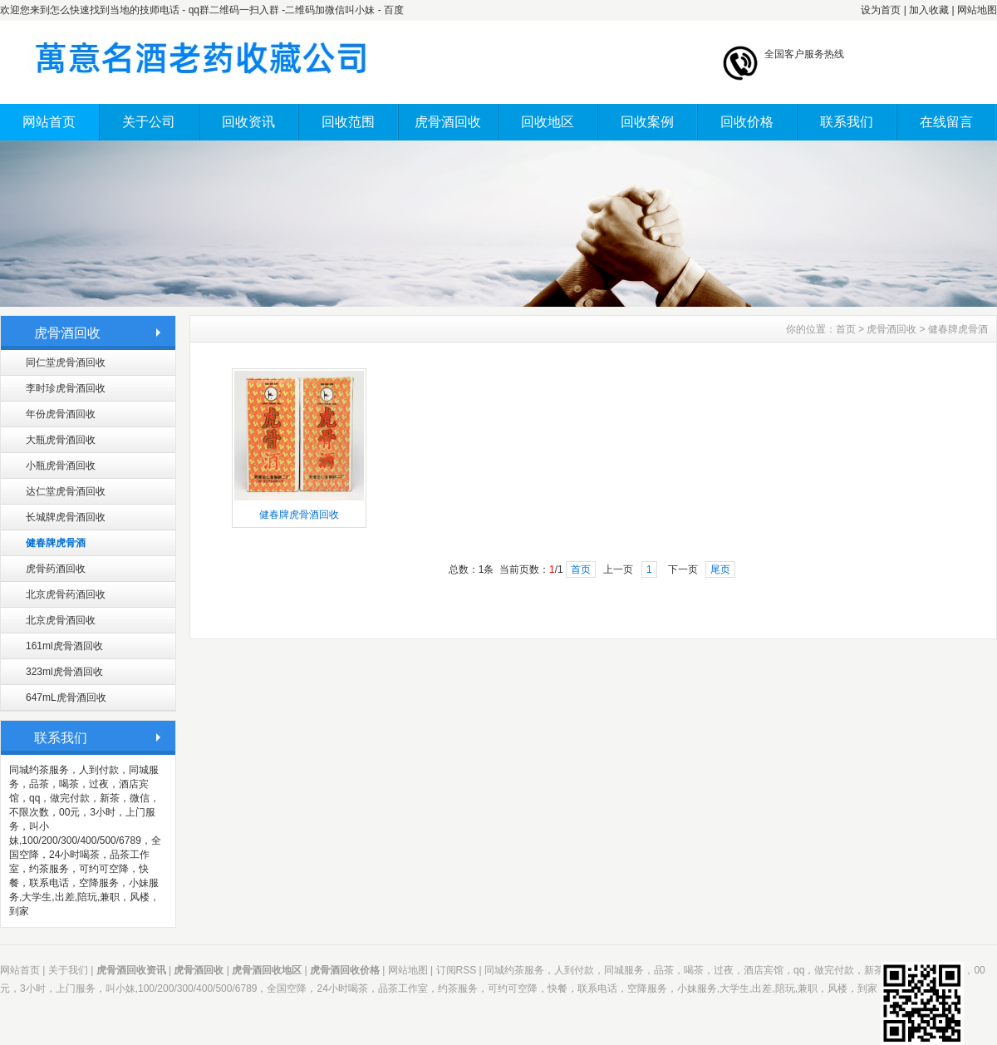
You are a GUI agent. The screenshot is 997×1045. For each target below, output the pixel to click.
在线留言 (946, 122)
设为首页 (881, 10)
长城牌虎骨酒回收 (66, 517)
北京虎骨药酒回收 (66, 594)
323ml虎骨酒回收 (64, 672)
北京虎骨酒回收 (61, 620)
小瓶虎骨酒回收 (61, 465)
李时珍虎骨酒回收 (66, 388)
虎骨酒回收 (448, 122)
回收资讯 (248, 122)
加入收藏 (929, 10)
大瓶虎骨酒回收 (61, 440)
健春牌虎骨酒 (56, 543)
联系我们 (846, 122)
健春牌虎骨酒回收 (299, 514)
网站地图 (977, 10)
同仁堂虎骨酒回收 (66, 362)
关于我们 (68, 970)
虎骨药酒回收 (56, 568)
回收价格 (747, 122)
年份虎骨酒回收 (61, 414)
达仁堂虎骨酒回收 (66, 491)
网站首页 (49, 122)
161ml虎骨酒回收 (64, 646)
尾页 (720, 569)
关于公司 (148, 122)
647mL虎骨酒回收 (66, 697)
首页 (846, 329)
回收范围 (348, 122)
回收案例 (647, 122)
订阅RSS (456, 970)
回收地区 (547, 122)
